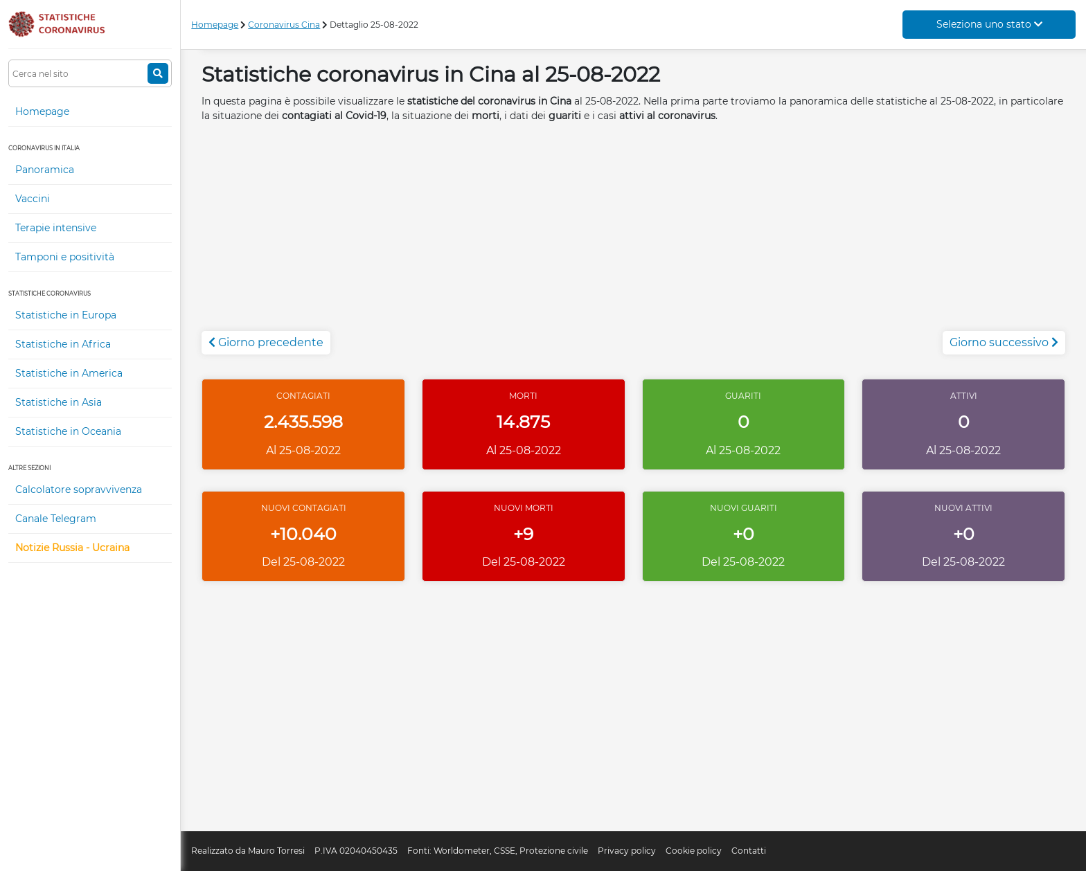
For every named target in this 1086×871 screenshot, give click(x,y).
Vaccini (32, 198)
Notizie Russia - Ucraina (72, 547)
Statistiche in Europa (65, 315)
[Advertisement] (633, 234)
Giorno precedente (265, 342)
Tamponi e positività (64, 257)
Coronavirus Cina (284, 24)
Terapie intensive (55, 228)
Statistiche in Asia (58, 402)
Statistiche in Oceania (68, 431)
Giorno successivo (1004, 342)
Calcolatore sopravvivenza (78, 489)
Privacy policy (627, 850)
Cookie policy (694, 850)
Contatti (748, 850)
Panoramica (44, 169)
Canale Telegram (55, 518)
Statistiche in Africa (63, 344)
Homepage (42, 111)
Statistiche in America (69, 373)
